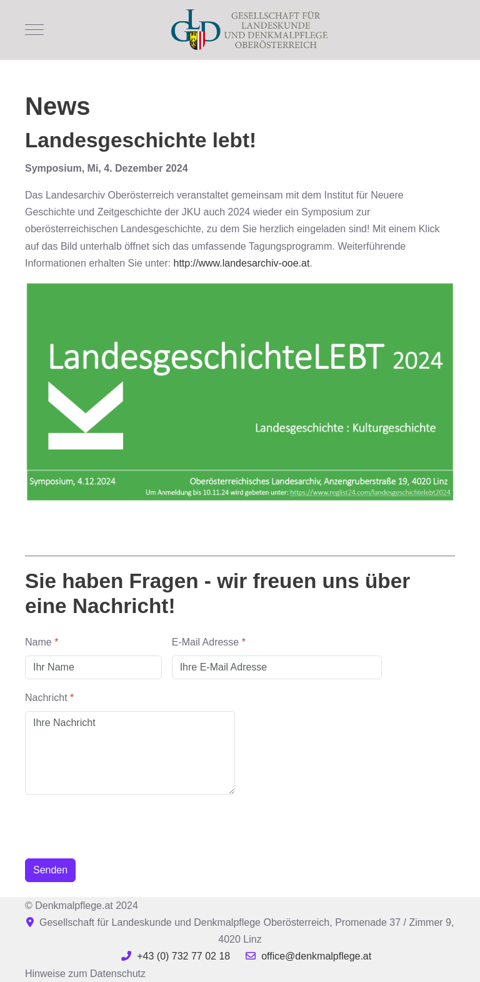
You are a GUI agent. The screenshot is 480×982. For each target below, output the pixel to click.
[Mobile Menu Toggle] (34, 29)
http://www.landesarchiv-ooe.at (241, 263)
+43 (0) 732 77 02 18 (183, 956)
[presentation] (120, 824)
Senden (50, 870)
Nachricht (49, 697)
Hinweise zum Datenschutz (85, 973)
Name (41, 642)
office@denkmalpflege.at (316, 956)
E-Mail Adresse (209, 642)
